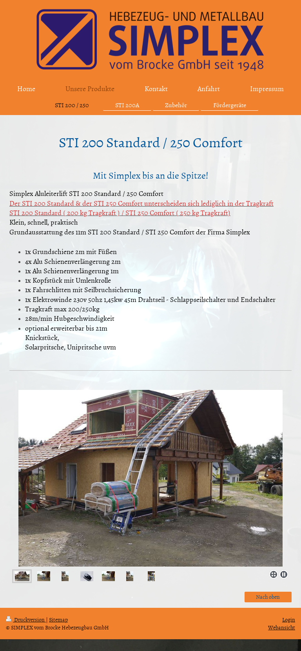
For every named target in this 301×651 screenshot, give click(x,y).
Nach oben (268, 596)
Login (288, 619)
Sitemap (58, 619)
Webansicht (281, 627)
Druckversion (26, 619)
